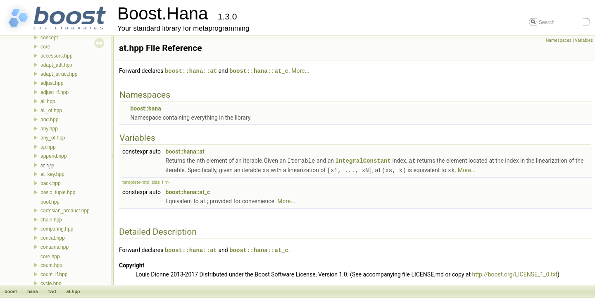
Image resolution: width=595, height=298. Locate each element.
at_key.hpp (52, 174)
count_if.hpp (53, 274)
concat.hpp (52, 238)
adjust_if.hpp (54, 92)
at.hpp (47, 165)
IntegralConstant (362, 160)
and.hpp (49, 120)
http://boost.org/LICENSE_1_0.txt (515, 272)
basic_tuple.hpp (57, 192)
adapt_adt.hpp (56, 65)
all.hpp (47, 101)
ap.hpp (48, 147)
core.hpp (50, 257)
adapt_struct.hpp (58, 74)
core (45, 47)
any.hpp (49, 129)
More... (300, 70)
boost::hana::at (191, 70)
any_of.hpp (52, 138)
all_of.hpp (51, 110)
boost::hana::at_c (258, 70)
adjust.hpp (51, 83)
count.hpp (51, 265)
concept (49, 38)
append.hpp (53, 156)
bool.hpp (50, 202)
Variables (584, 40)
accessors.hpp (56, 56)
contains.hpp (54, 247)
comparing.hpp (56, 229)
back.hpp (50, 183)
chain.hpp (51, 220)
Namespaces (558, 40)
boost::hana (145, 108)
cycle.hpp (51, 283)
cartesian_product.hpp (65, 211)
